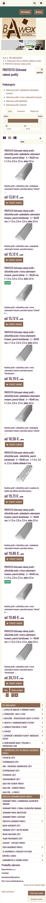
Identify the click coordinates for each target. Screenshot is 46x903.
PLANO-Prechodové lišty (12, 838)
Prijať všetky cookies (36, 893)
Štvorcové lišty (9, 774)
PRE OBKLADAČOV (23, 705)
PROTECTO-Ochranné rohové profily (23, 796)
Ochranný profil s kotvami (16, 104)
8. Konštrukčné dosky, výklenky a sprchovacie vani (23, 744)
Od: (13, 128)
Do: (32, 128)
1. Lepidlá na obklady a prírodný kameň (23, 710)
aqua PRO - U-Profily (11, 792)
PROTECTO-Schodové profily (23, 821)
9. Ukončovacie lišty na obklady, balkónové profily (23, 751)
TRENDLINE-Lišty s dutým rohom (15, 829)
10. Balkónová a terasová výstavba (17, 851)
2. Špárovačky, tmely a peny (23, 714)
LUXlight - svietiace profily (14, 842)
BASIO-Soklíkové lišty (11, 825)
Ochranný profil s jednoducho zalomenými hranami (20, 802)
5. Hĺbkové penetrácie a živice (23, 727)
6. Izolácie (23, 731)
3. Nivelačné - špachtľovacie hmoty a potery (23, 718)
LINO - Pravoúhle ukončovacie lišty (17, 766)
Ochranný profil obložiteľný (16, 101)
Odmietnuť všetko (36, 899)
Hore (6, 690)
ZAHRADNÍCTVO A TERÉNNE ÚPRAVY (23, 860)
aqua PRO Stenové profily (13, 783)
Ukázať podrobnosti (8, 892)
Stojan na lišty (9, 757)
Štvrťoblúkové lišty (11, 770)
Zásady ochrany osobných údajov (34, 884)
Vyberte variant (14, 202)
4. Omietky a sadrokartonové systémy (23, 723)
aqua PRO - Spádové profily (14, 787)
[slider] (6, 121)
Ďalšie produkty (17, 690)
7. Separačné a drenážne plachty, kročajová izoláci (23, 737)
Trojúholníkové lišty (11, 779)
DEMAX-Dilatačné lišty (12, 834)
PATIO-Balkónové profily (23, 847)
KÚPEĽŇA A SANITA (23, 856)
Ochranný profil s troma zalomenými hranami (24, 97)
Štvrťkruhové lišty (11, 761)
